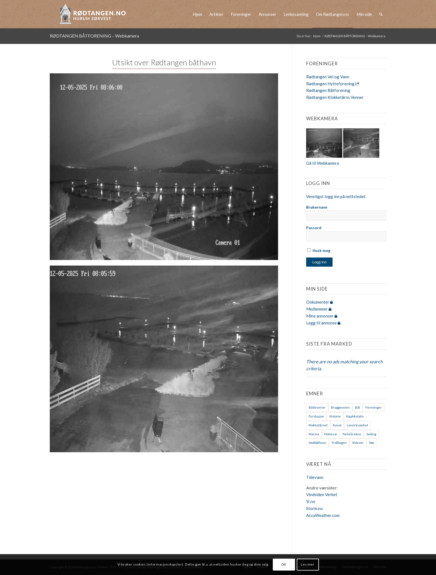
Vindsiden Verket (321, 494)
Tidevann (314, 477)
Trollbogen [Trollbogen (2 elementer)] (339, 442)
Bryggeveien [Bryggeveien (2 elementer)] (340, 407)
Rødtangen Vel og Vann (327, 76)
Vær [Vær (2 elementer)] (372, 442)
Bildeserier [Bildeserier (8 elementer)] (317, 407)
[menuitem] (197, 14)
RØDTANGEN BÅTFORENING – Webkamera (94, 35)
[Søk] (381, 14)
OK (283, 564)
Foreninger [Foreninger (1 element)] (373, 407)
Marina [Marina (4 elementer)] (314, 434)
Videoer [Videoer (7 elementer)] (358, 442)
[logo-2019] (94, 14)
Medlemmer (318, 308)
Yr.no (310, 501)
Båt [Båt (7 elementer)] (357, 407)
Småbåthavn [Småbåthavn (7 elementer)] (317, 442)
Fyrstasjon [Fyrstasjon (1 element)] (316, 416)
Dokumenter (319, 301)
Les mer (307, 564)
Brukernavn (316, 207)
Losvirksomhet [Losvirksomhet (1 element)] (357, 425)
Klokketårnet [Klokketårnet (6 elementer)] (318, 425)
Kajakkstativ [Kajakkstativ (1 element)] (355, 416)
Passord (313, 227)
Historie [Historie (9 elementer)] (335, 416)
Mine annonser (321, 315)
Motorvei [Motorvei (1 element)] (330, 434)
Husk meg (318, 250)
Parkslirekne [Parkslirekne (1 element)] (352, 434)
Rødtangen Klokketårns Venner (335, 97)
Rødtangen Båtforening (328, 90)
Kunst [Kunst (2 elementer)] (337, 425)
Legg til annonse (323, 322)
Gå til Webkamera (322, 163)
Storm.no (314, 508)
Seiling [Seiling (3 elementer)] (371, 434)
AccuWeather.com (323, 515)
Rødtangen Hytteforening (332, 83)
